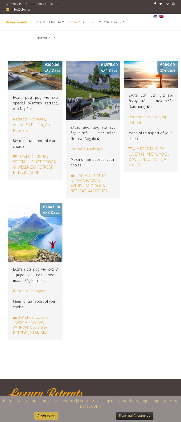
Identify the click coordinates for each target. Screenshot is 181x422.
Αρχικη (41, 22)
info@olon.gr (21, 10)
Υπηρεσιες (90, 22)
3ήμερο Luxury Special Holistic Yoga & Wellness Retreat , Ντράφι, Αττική (34, 164)
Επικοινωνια (46, 38)
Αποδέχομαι (46, 416)
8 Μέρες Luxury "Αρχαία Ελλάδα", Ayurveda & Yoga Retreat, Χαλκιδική (31, 325)
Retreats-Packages (29, 119)
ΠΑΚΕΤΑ (72, 22)
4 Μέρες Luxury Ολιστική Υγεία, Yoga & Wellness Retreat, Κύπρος (148, 156)
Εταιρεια (55, 22)
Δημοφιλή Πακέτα (28, 125)
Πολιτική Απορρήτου (134, 416)
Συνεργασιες (113, 22)
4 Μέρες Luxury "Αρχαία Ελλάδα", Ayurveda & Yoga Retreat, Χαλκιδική (89, 183)
